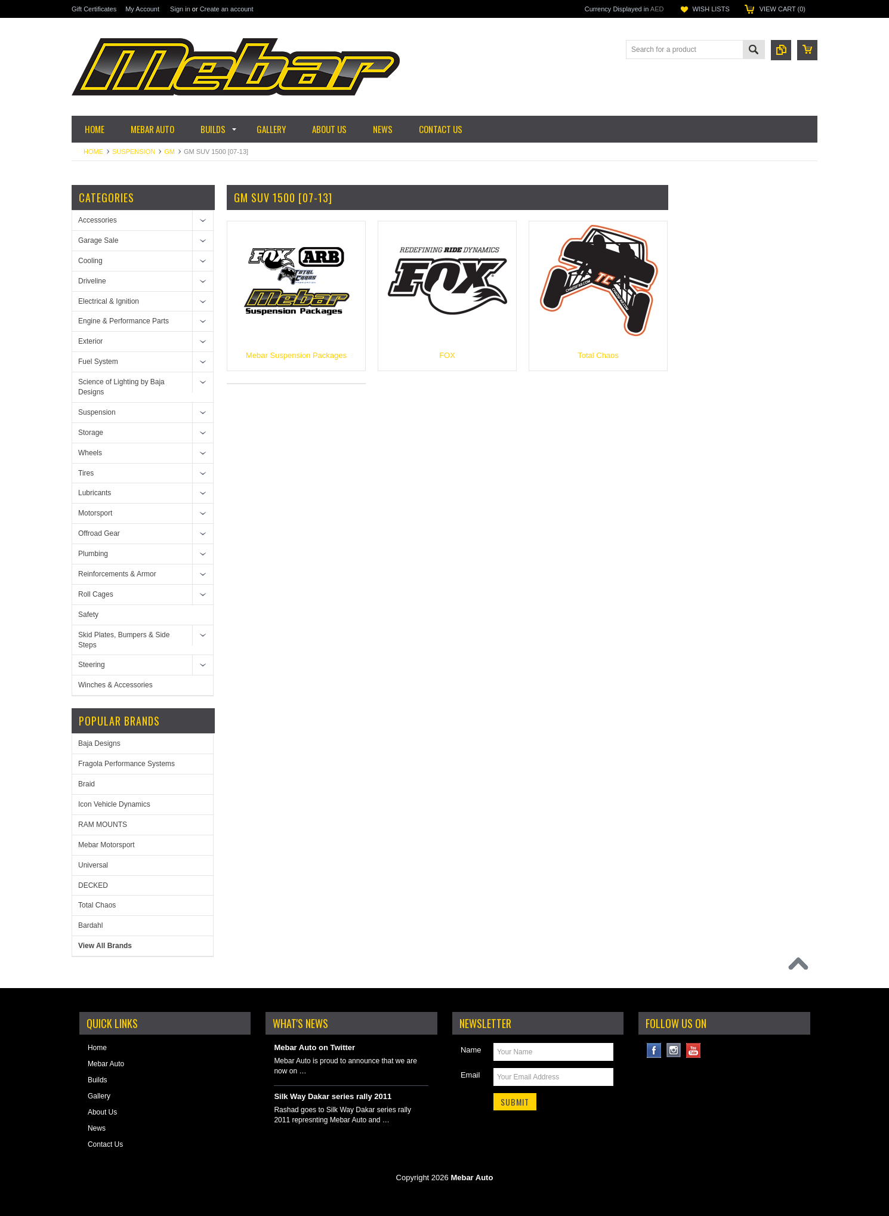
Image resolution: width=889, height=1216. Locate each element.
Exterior (90, 341)
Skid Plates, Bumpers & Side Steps (123, 640)
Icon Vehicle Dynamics (114, 804)
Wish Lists (710, 9)
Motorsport (95, 513)
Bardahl (90, 925)
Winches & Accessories (115, 685)
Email (470, 1074)
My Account (142, 9)
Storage (90, 432)
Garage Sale (98, 240)
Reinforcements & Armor (117, 574)
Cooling (90, 261)
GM (169, 151)
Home (93, 151)
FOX (447, 355)
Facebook (654, 1050)
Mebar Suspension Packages (296, 355)
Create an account (227, 9)
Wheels (90, 453)
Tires (86, 473)
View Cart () (782, 9)
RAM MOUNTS (102, 824)
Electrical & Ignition (108, 301)
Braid (86, 784)
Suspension (133, 151)
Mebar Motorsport (106, 845)
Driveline (92, 281)
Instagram (673, 1050)
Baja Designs (99, 743)
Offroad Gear (99, 533)
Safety (88, 614)
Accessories (97, 220)
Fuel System (98, 361)
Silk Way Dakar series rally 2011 (332, 1096)
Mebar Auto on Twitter (314, 1047)
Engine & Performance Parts (123, 321)
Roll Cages (95, 594)
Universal (93, 865)
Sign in (180, 9)
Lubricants (94, 493)
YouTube (693, 1050)
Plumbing (93, 554)
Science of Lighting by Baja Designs (121, 387)
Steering (91, 665)
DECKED (93, 885)
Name (471, 1049)
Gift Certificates (94, 9)
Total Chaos (97, 905)
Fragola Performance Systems (126, 764)
